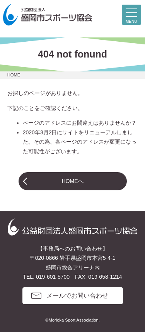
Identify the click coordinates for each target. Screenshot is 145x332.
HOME (13, 75)
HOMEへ (73, 181)
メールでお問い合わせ (77, 295)
